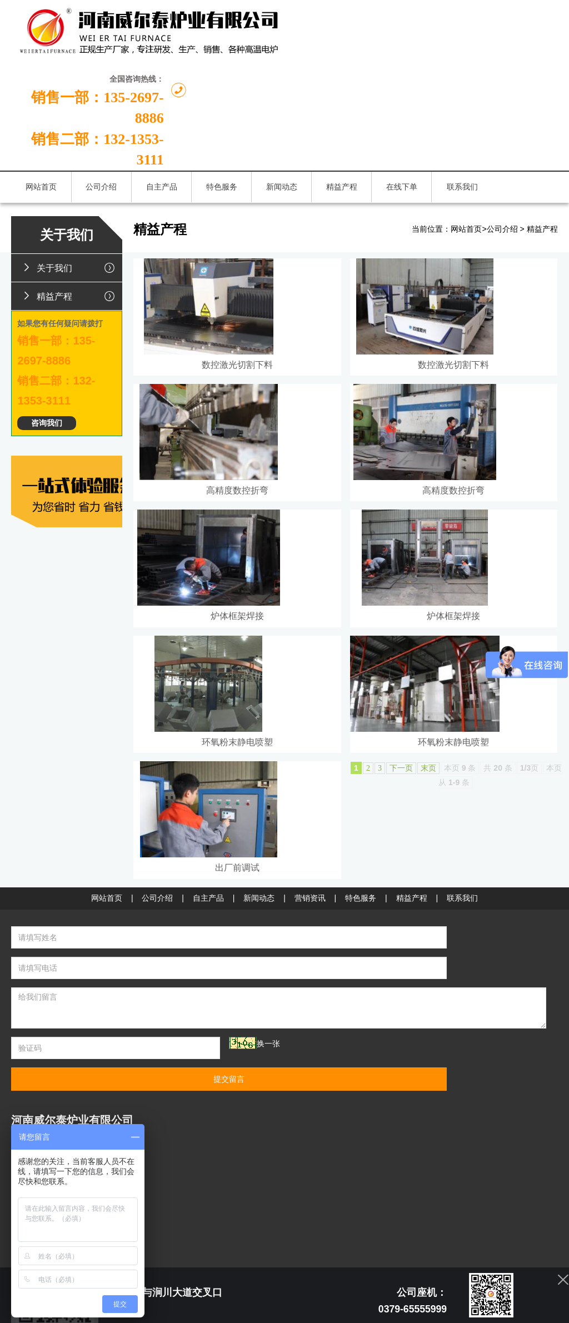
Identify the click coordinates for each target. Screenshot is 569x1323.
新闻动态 (258, 1014)
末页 (428, 846)
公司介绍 (502, 158)
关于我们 (70, 196)
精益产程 (70, 225)
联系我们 (462, 1014)
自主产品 (208, 1014)
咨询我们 (46, 352)
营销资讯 (310, 1014)
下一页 (401, 846)
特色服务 (360, 1014)
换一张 (181, 1129)
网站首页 (466, 158)
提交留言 (415, 1133)
